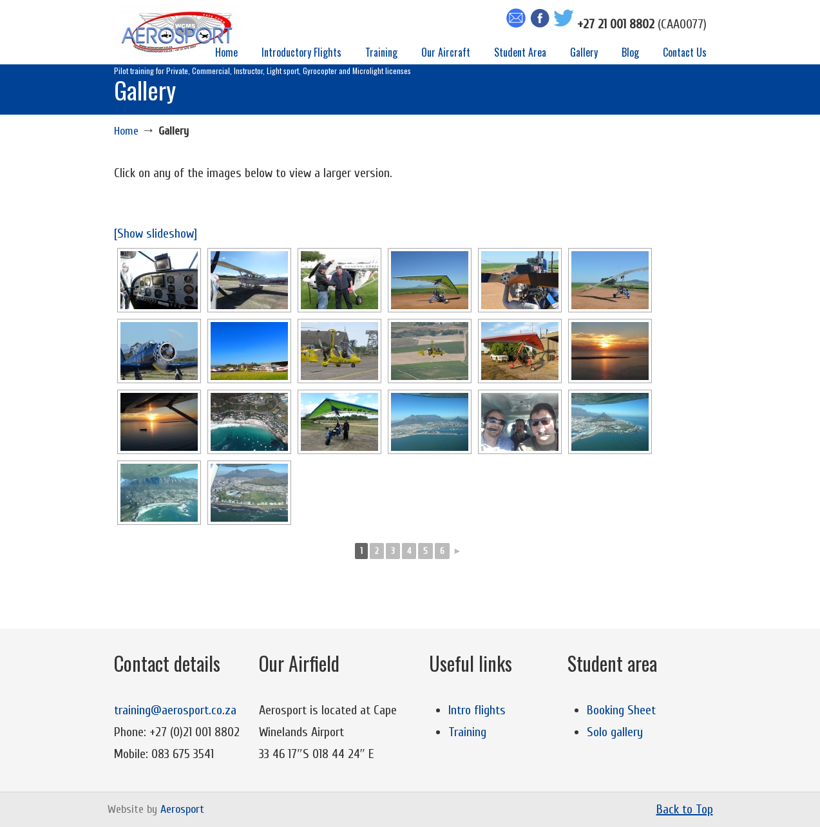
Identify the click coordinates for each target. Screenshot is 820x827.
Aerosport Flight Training (178, 34)
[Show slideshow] (155, 233)
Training (467, 732)
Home (126, 131)
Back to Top (684, 809)
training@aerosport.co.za (175, 710)
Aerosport (182, 809)
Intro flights (477, 710)
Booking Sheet (621, 710)
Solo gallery (615, 732)
